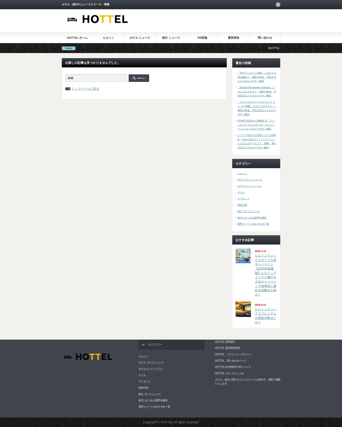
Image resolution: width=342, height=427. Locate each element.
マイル (241, 192)
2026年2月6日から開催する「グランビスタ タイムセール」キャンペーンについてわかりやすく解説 (256, 124)
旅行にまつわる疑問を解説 (252, 217)
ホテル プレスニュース (250, 179)
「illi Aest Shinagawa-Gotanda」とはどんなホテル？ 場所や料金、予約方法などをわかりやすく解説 (257, 91)
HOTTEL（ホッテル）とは (229, 373)
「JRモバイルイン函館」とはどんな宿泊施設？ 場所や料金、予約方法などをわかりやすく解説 (257, 77)
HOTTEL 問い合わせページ (230, 360)
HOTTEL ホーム (77, 37)
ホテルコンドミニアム (250, 186)
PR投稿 (202, 37)
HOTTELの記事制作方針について (233, 366)
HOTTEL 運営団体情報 (227, 347)
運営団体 (233, 37)
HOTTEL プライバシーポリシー (233, 354)
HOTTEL (167, 422)
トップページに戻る (85, 88)
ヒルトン (108, 37)
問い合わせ (265, 37)
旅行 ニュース (171, 37)
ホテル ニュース (140, 37)
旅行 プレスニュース (249, 211)
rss (278, 4)
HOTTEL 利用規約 (225, 341)
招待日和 (242, 205)
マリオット (244, 198)
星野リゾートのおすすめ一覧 (253, 224)
